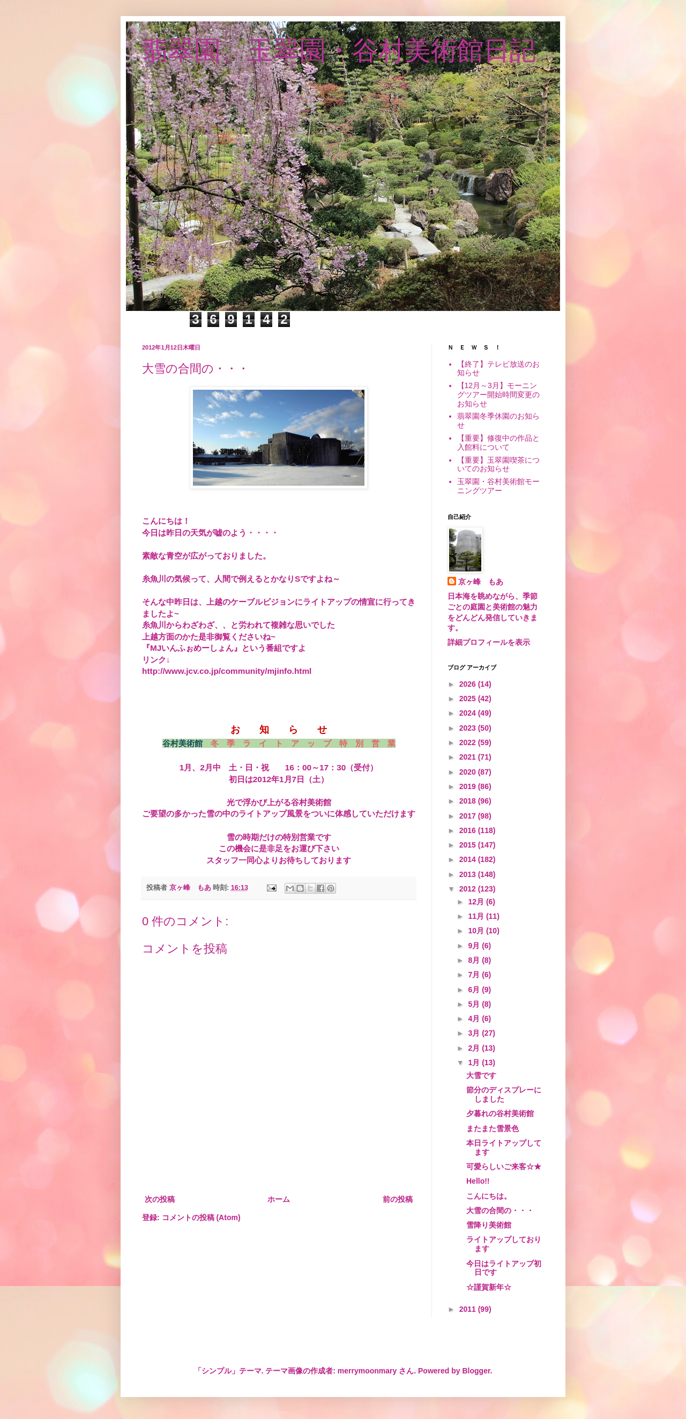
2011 (468, 1309)
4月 (475, 1018)
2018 (468, 801)
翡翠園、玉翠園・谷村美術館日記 (339, 50)
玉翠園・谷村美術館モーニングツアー (498, 486)
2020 (468, 772)
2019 (468, 786)
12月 (477, 901)
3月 (475, 1033)
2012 (468, 889)
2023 (468, 728)
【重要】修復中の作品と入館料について (498, 442)
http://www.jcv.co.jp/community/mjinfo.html (226, 670)
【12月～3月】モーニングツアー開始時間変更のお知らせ (498, 394)
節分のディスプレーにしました (503, 1094)
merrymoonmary (367, 1370)
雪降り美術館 (488, 1225)
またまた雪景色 (492, 1128)
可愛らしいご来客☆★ (503, 1166)
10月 (477, 930)
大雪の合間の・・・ (500, 1210)
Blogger (476, 1370)
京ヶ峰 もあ (480, 581)
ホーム (278, 1199)
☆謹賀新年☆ (488, 1287)
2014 (468, 859)
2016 (468, 830)
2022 (468, 742)
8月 (475, 960)
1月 (475, 1062)
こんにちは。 (488, 1196)
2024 (468, 713)
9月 (475, 945)
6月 (475, 989)
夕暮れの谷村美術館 (500, 1113)
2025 (468, 698)
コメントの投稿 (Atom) (201, 1217)
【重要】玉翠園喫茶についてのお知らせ (498, 464)
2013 (468, 874)
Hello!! (478, 1181)
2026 (468, 684)
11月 (477, 916)
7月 (475, 974)
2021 (468, 757)
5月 (475, 1004)
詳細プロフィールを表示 (489, 642)
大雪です (481, 1075)
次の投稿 (160, 1199)
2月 (475, 1048)
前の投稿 (398, 1199)
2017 (468, 816)
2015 (468, 845)
